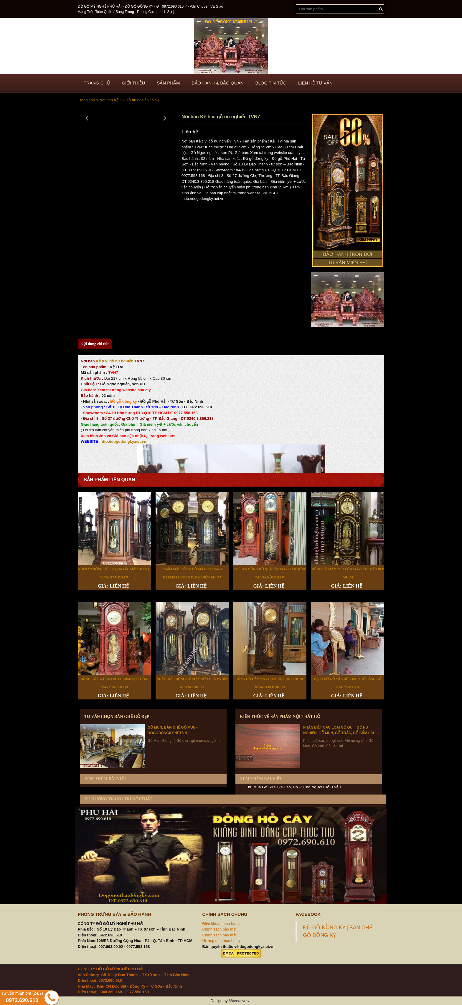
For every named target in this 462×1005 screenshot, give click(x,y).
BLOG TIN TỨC (270, 82)
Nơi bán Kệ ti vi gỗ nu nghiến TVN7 (129, 100)
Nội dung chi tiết (95, 343)
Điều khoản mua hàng (221, 923)
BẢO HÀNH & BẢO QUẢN (218, 82)
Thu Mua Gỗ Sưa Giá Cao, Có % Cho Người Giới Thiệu (293, 787)
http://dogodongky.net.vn (123, 441)
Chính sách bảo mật (219, 929)
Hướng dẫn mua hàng (221, 940)
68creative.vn (240, 1001)
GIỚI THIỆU (133, 82)
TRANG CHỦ (97, 82)
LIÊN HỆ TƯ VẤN (315, 82)
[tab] (95, 344)
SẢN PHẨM (168, 82)
